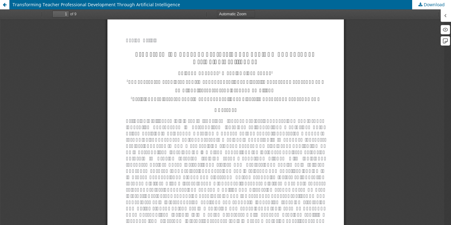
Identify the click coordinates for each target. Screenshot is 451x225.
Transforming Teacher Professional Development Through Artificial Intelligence (96, 5)
